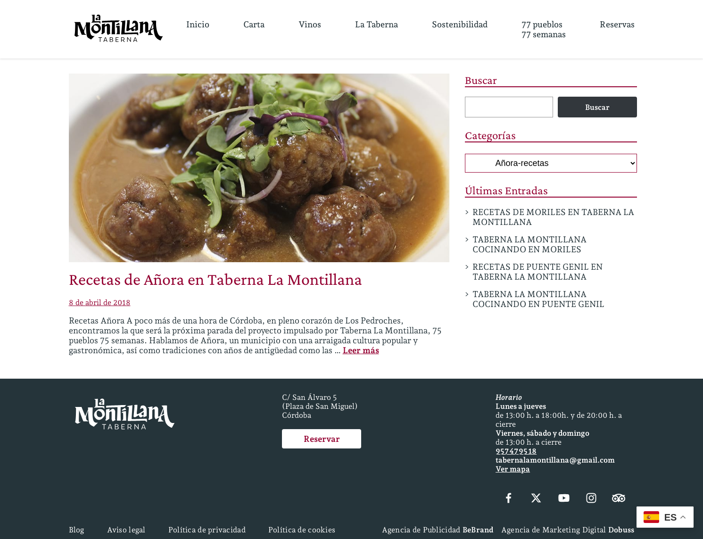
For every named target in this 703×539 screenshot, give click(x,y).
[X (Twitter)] (536, 499)
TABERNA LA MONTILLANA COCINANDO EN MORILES (529, 244)
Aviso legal (126, 529)
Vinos (309, 24)
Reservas (617, 24)
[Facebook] (509, 499)
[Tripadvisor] (618, 499)
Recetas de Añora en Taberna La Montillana (215, 279)
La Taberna (376, 24)
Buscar (481, 80)
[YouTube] (564, 499)
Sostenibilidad (460, 24)
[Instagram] (591, 499)
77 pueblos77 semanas (543, 29)
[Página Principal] (118, 29)
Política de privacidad (207, 529)
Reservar (322, 439)
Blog (76, 529)
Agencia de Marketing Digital (568, 529)
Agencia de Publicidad (438, 529)
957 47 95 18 (516, 451)
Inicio (197, 24)
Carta (254, 24)
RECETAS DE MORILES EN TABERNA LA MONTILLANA (553, 217)
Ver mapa (513, 468)
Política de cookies (301, 529)
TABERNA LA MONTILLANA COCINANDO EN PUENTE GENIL (538, 299)
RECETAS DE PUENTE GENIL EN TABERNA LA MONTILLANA (537, 272)
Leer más (361, 350)
